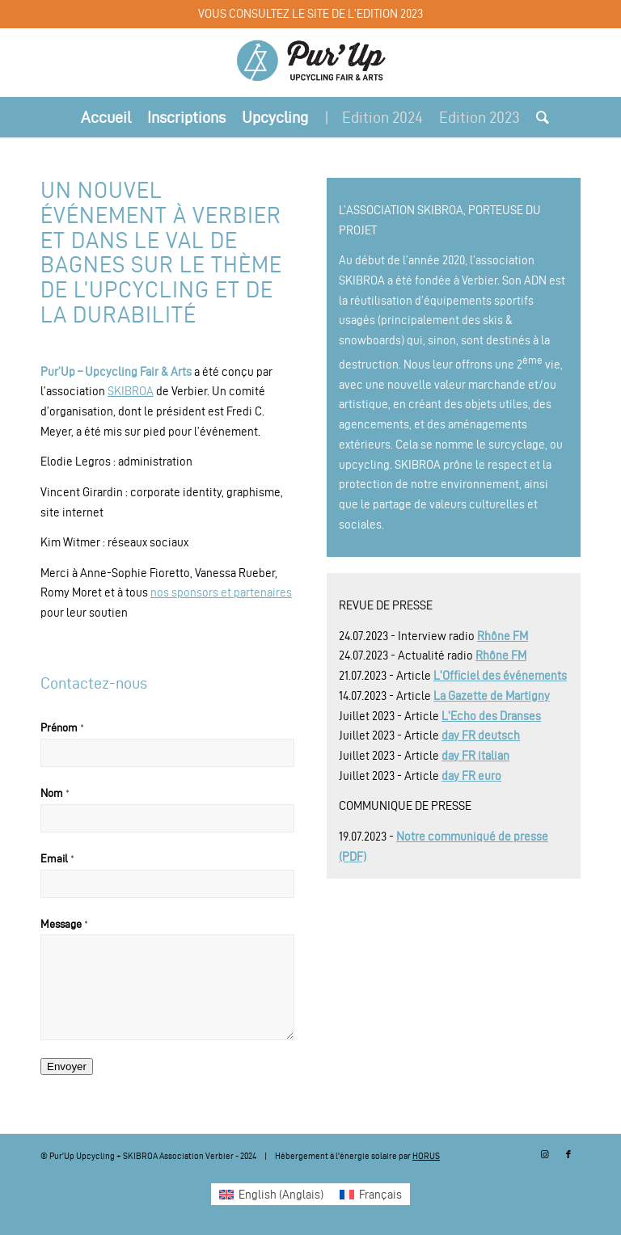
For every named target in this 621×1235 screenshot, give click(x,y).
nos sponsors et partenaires (221, 592)
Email (57, 859)
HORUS (426, 1156)
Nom (55, 793)
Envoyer (67, 1066)
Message (64, 924)
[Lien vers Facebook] (568, 1154)
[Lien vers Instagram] (544, 1154)
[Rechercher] (538, 117)
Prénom (62, 728)
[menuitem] (106, 117)
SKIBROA (131, 391)
